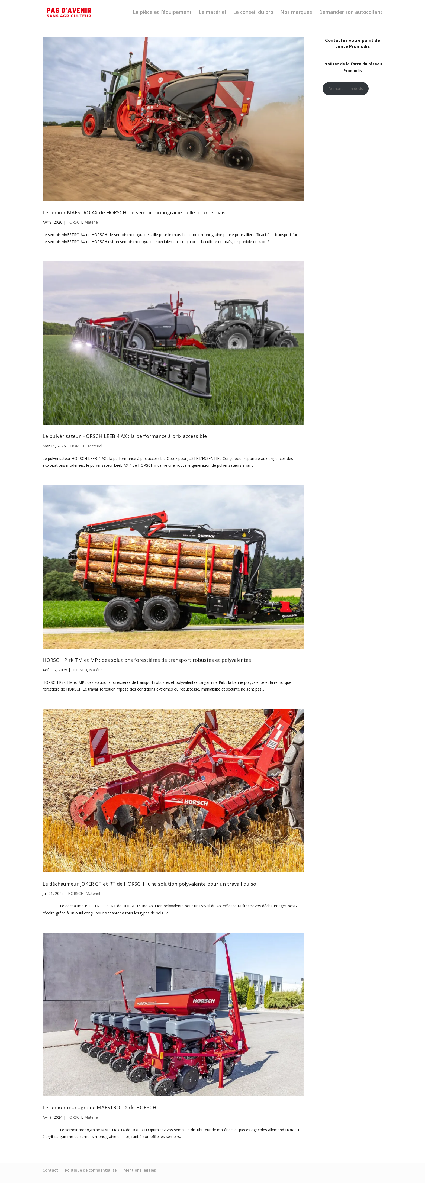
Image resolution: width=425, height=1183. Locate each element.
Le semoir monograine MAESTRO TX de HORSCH (99, 1107)
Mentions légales (140, 1170)
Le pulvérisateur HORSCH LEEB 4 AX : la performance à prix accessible (125, 436)
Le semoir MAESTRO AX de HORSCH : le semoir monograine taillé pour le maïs (134, 212)
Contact (50, 1170)
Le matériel (212, 13)
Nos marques (296, 13)
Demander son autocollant (350, 13)
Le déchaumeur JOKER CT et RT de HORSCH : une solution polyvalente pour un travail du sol (150, 884)
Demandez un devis (345, 88)
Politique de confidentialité (91, 1170)
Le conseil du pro (253, 13)
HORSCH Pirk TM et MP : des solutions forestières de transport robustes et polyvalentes (147, 660)
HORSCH (74, 222)
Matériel (91, 222)
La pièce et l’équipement (162, 13)
